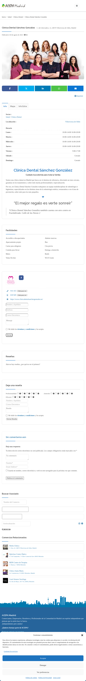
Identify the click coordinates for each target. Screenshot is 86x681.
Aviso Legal (56, 678)
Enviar (9, 335)
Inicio (4, 17)
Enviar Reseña (12, 419)
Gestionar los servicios (11, 651)
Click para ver (22, 291)
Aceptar (43, 658)
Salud (9, 17)
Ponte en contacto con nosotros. (13, 632)
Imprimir (78, 96)
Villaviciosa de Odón (72, 122)
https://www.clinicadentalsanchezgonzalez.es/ (24, 299)
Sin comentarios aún (16, 437)
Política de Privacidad (45, 678)
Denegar (43, 665)
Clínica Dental (18, 17)
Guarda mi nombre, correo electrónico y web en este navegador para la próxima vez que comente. (42, 471)
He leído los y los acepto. (26, 329)
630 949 (11, 295)
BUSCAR (6, 529)
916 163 (11, 291)
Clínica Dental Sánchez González (36, 17)
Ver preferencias (43, 672)
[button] (82, 635)
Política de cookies (31, 678)
